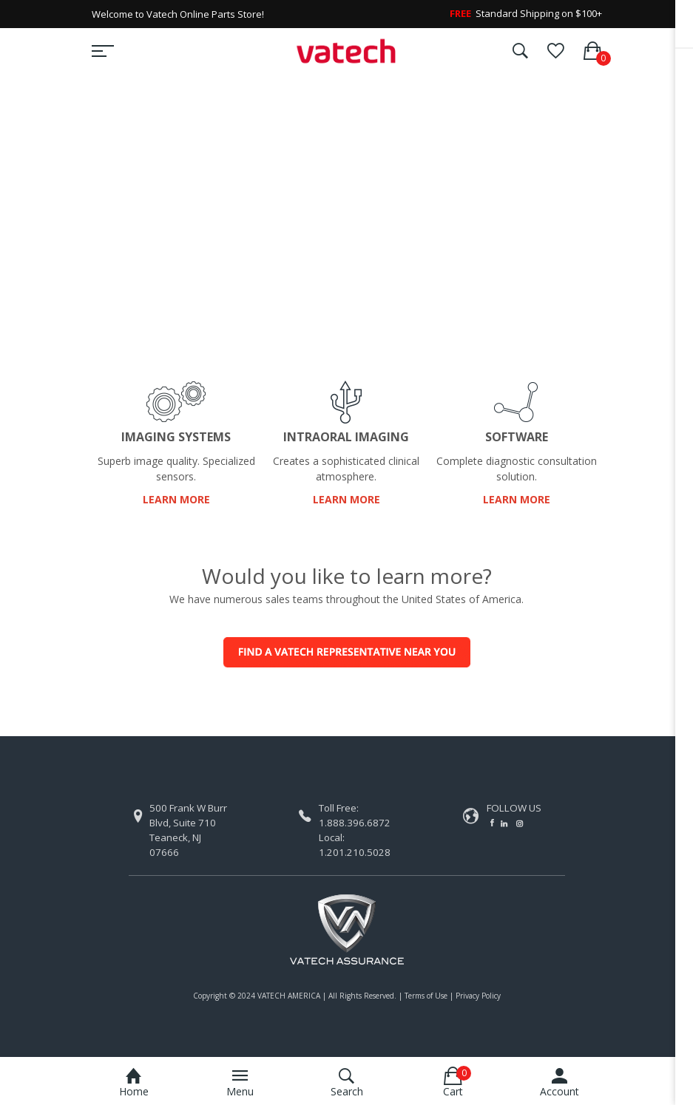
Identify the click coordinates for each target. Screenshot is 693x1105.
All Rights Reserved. (362, 995)
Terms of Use (426, 995)
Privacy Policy (478, 995)
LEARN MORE (176, 499)
